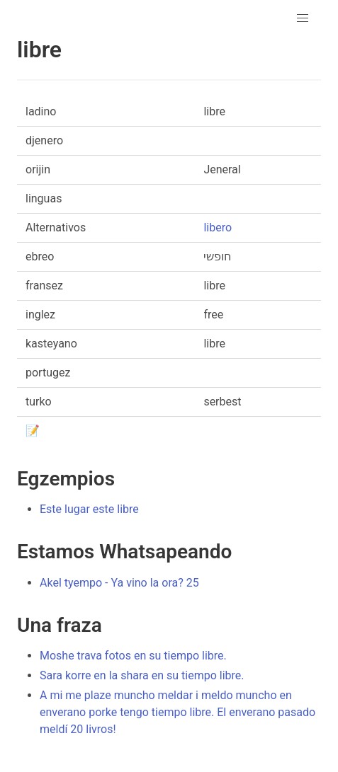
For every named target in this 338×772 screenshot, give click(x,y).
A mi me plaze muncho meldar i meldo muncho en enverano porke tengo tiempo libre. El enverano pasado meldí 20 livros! (177, 712)
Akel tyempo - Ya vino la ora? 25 (119, 582)
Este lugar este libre (89, 509)
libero (217, 227)
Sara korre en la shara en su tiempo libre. (142, 675)
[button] (302, 18)
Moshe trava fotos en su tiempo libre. (133, 655)
